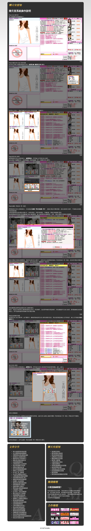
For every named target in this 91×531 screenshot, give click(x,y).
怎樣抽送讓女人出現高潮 (19, 463)
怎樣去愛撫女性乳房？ (19, 505)
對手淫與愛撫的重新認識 (19, 469)
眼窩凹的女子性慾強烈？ (19, 458)
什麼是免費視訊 (56, 463)
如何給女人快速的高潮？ (19, 456)
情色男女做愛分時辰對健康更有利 (22, 516)
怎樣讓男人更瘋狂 (18, 489)
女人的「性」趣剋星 (18, 472)
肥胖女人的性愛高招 (18, 470)
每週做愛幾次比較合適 (19, 495)
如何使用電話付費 (56, 467)
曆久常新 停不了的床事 (19, 493)
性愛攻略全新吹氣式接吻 (19, 502)
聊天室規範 (55, 472)
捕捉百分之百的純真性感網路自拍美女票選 (43, 526)
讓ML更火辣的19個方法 (19, 460)
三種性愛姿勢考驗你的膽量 (20, 476)
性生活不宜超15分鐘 (18, 517)
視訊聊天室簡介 (56, 451)
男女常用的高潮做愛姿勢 (19, 514)
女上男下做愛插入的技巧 (19, 474)
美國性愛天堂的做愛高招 (19, 512)
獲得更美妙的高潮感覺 (19, 510)
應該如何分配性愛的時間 (19, 483)
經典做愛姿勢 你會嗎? (19, 484)
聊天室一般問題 (56, 460)
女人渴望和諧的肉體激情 (19, 453)
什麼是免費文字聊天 (57, 462)
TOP (81, 61)
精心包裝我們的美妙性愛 (19, 451)
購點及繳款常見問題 (57, 458)
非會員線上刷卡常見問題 (58, 469)
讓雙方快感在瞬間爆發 (19, 509)
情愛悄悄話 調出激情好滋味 (20, 455)
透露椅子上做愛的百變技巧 (20, 498)
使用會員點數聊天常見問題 (59, 465)
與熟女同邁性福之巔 (18, 467)
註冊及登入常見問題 (57, 456)
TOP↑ (57, 526)
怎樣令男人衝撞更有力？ (19, 496)
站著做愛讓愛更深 (18, 462)
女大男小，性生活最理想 (19, 491)
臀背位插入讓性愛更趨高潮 (20, 488)
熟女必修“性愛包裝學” (19, 507)
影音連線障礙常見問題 (58, 470)
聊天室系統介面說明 (57, 453)
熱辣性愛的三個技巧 (18, 486)
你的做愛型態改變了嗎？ (19, 477)
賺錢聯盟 (57, 497)
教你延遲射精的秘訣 (18, 500)
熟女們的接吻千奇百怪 (19, 465)
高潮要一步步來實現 (18, 481)
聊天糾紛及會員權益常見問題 (60, 474)
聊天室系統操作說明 (57, 455)
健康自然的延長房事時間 (19, 479)
